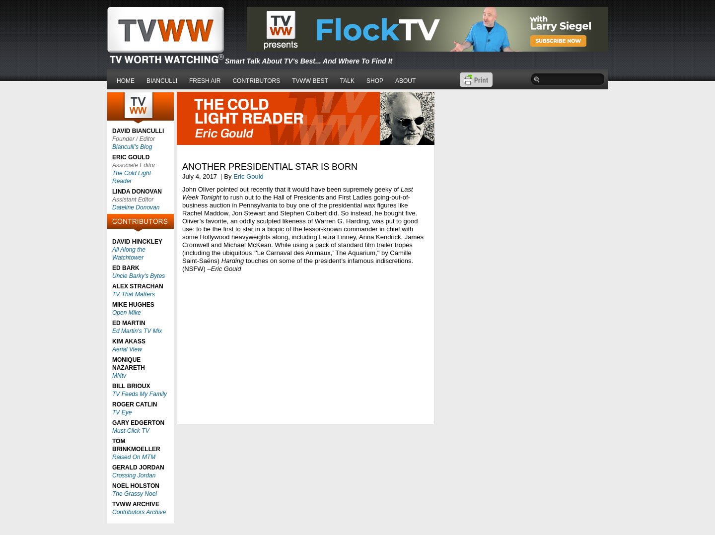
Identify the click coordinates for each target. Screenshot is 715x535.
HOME (126, 80)
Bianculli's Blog (132, 146)
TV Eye (122, 412)
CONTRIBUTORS (256, 80)
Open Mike (126, 312)
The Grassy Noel (134, 493)
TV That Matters (133, 294)
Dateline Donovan (135, 207)
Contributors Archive (139, 512)
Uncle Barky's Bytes (138, 275)
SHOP (374, 80)
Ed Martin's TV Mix (137, 331)
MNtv (119, 375)
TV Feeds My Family (139, 394)
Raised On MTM (133, 457)
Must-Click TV (130, 430)
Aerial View (127, 349)
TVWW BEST (310, 80)
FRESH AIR (204, 80)
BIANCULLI (161, 80)
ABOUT (405, 80)
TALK (347, 80)
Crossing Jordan (133, 475)
